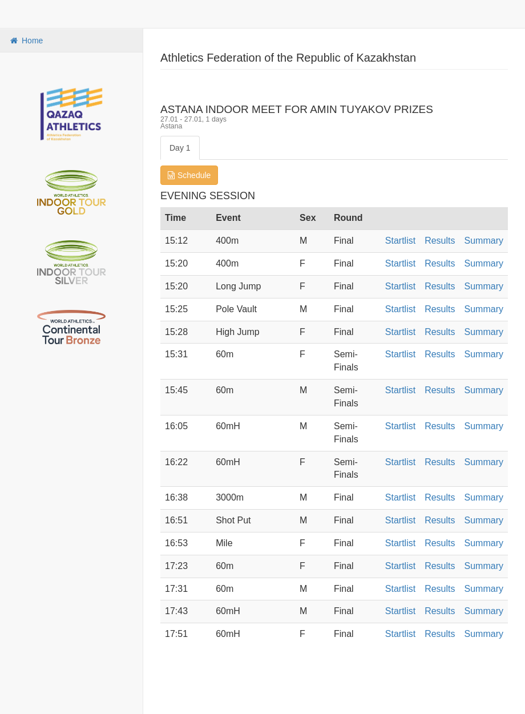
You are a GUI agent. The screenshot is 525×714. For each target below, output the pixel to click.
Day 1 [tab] (180, 147)
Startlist (400, 240)
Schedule (189, 175)
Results (440, 240)
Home (26, 40)
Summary (484, 240)
